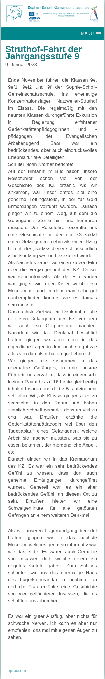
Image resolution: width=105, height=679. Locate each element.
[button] (87, 33)
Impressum (15, 670)
